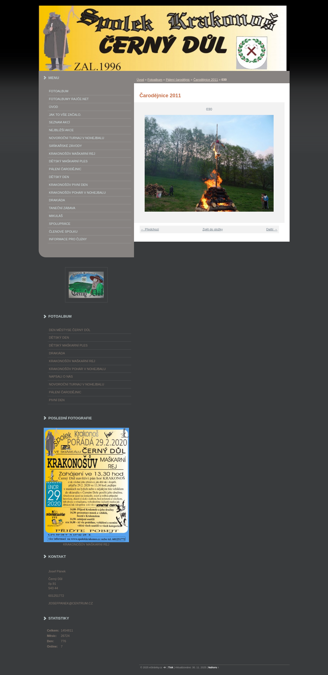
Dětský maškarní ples (68, 161)
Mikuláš (56, 216)
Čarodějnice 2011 (205, 79)
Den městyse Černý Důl (70, 330)
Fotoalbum (154, 79)
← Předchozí (150, 229)
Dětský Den (59, 177)
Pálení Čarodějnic (65, 169)
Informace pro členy (68, 239)
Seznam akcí (59, 122)
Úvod (140, 79)
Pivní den (57, 400)
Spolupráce (59, 223)
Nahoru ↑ (213, 667)
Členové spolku (63, 231)
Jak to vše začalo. (65, 114)
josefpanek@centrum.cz (70, 603)
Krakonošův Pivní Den (68, 184)
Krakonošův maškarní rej (72, 153)
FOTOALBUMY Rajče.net (69, 99)
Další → (272, 229)
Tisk (170, 667)
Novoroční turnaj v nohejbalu (76, 138)
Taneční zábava (62, 208)
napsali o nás (61, 376)
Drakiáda (57, 200)
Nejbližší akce (61, 130)
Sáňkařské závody (65, 145)
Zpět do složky (212, 229)
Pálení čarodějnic (178, 79)
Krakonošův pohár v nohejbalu (77, 192)
